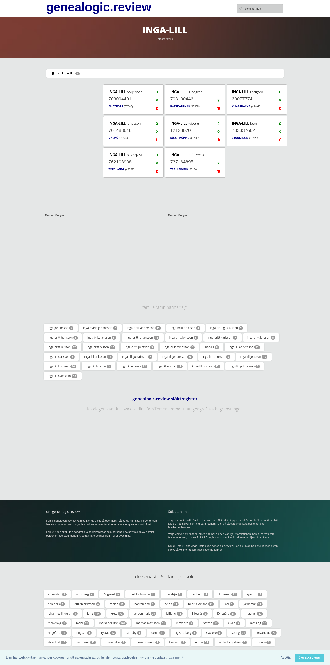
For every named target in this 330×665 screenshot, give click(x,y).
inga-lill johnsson (216, 357)
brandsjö (173, 594)
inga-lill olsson (169, 366)
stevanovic (266, 633)
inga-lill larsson (98, 366)
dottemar (227, 594)
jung (94, 613)
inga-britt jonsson (183, 337)
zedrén (263, 642)
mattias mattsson (151, 623)
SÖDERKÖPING (180, 138)
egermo (254, 594)
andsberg (85, 594)
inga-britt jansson (101, 337)
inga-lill (211, 347)
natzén (211, 623)
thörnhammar (147, 642)
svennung (86, 642)
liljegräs (200, 613)
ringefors (57, 633)
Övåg (234, 623)
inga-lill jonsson (253, 357)
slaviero (214, 633)
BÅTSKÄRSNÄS (180, 106)
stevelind (57, 642)
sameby (133, 633)
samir (158, 633)
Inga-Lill (67, 73)
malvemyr (57, 623)
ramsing (258, 623)
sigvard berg (186, 633)
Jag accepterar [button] (309, 657)
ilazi (229, 604)
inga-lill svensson (63, 376)
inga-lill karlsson (62, 366)
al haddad (57, 594)
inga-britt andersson (144, 328)
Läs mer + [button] (176, 657)
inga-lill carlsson (61, 357)
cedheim (200, 594)
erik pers (56, 604)
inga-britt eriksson (185, 328)
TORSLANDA (117, 169)
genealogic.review (98, 7)
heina (171, 604)
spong (238, 633)
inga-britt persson (139, 347)
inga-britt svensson (179, 347)
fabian (117, 604)
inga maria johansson (100, 328)
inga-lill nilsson (134, 366)
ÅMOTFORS (116, 106)
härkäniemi (144, 604)
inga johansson (61, 328)
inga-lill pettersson (245, 366)
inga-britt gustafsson (226, 328)
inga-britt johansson (142, 337)
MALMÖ (113, 138)
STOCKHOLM (240, 138)
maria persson (113, 623)
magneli (254, 613)
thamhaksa (115, 642)
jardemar (252, 604)
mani (82, 623)
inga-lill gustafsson (137, 357)
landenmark (144, 613)
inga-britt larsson (261, 337)
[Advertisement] (71, 146)
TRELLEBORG (179, 169)
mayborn (184, 623)
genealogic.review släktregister (165, 398)
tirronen (177, 642)
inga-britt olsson (101, 347)
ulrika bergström (233, 642)
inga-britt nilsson (62, 347)
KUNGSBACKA (241, 106)
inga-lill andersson (244, 347)
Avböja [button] (285, 657)
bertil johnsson (142, 594)
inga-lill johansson (177, 357)
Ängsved (112, 594)
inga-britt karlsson (222, 337)
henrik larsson (201, 604)
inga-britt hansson (63, 337)
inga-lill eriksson (98, 357)
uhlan (202, 642)
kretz (117, 613)
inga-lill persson (206, 366)
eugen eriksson (87, 604)
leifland (174, 613)
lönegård (226, 613)
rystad (108, 633)
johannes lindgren (63, 613)
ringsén (84, 633)
